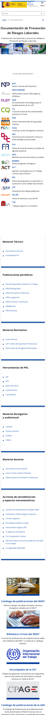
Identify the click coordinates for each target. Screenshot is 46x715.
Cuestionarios (11, 392)
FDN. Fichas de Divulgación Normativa (21, 350)
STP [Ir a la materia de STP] (13, 189)
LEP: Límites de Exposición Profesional (21, 345)
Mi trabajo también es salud (17, 525)
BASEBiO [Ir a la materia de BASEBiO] (15, 162)
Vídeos (8, 442)
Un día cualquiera (13, 520)
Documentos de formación (16, 470)
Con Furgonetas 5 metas (16, 538)
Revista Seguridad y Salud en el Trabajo (22, 286)
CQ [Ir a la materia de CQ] (13, 111)
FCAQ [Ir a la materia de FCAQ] (14, 130)
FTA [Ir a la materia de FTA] (13, 146)
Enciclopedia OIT (12, 257)
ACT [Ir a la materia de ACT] (14, 169)
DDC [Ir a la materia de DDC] (14, 136)
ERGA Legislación (13, 299)
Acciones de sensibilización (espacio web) (22, 511)
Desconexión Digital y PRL (16, 529)
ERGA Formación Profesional (17, 294)
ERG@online (11, 308)
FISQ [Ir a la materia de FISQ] (14, 119)
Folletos (9, 437)
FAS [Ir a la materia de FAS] (13, 179)
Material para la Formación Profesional (22, 479)
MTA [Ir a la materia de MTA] (14, 156)
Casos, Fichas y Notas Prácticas (18, 475)
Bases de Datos (12, 387)
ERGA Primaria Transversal (17, 303)
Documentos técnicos (14, 253)
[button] (42, 4)
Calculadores (11, 396)
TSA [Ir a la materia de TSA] (13, 204)
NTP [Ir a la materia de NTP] (14, 85)
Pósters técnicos (12, 433)
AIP (7, 378)
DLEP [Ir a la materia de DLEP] (14, 102)
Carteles (9, 428)
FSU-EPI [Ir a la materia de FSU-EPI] (15, 196)
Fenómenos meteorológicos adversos (21, 516)
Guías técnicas (11, 341)
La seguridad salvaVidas (15, 550)
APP (7, 383)
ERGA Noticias (11, 312)
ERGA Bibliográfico (13, 290)
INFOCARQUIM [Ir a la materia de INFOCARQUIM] (18, 92)
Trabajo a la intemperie (15, 533)
